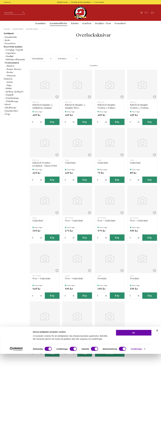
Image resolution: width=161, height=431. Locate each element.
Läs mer (110, 353)
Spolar (7, 40)
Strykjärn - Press (103, 23)
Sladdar (9, 88)
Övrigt (7, 114)
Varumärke (42, 58)
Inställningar (136, 426)
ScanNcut (86, 23)
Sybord (7, 104)
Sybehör (75, 23)
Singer (9, 85)
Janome (10, 82)
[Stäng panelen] (157, 408)
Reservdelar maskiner (32, 29)
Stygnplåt (10, 94)
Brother (10, 72)
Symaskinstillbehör (58, 23)
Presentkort (120, 23)
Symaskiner (40, 23)
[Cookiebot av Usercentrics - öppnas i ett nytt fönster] (16, 426)
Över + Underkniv (74, 220)
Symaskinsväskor (11, 110)
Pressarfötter (10, 43)
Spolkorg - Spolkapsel (14, 91)
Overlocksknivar (45, 29)
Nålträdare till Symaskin (15, 59)
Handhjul (9, 56)
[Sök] (23, 13)
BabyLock (36, 102)
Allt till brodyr (10, 107)
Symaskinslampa (12, 98)
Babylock (10, 66)
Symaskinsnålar (11, 37)
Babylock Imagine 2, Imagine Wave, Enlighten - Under (75, 107)
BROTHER (69, 218)
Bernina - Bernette (14, 69)
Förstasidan (7, 29)
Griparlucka (11, 53)
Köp (52, 121)
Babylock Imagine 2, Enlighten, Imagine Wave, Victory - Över (43, 107)
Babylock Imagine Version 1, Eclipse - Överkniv (107, 107)
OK (133, 410)
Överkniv (102, 278)
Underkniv (70, 162)
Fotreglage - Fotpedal (14, 49)
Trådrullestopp (12, 101)
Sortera (68, 58)
